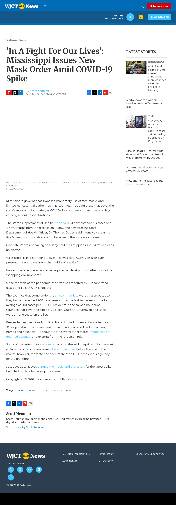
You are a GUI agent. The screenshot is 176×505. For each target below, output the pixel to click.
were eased (48, 344)
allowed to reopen (62, 349)
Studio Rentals (69, 461)
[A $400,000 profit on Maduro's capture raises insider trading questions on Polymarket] (136, 121)
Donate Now (160, 6)
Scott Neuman (39, 91)
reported (60, 223)
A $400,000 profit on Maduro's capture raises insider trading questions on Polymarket (157, 131)
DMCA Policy (105, 461)
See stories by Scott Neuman (26, 427)
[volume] (141, 17)
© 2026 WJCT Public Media (18, 485)
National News (16, 40)
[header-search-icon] (142, 6)
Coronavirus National (57, 390)
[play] (130, 17)
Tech (151, 116)
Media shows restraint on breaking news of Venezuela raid (144, 103)
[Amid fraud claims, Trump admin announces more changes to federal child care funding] (136, 67)
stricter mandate (66, 295)
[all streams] (159, 17)
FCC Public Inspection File (76, 454)
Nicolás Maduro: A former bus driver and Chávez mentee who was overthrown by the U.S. (145, 154)
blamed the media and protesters (61, 366)
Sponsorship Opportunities (150, 454)
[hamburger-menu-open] (45, 6)
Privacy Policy (106, 454)
